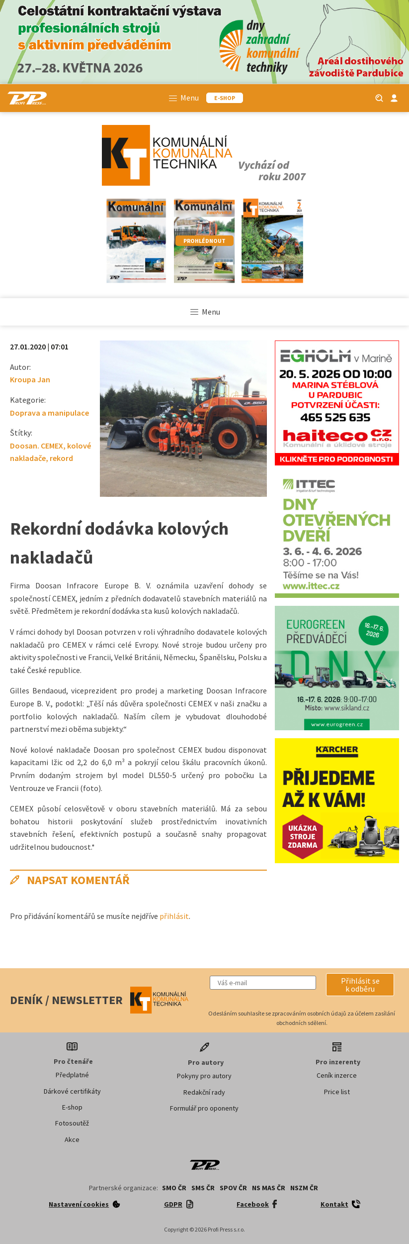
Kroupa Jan (30, 379)
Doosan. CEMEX (36, 446)
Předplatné (72, 1074)
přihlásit (174, 916)
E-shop (72, 1107)
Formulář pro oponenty (204, 1108)
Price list (337, 1091)
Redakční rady (204, 1092)
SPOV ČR (233, 1187)
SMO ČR (174, 1187)
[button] (360, 984)
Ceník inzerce (337, 1075)
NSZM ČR (304, 1187)
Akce (72, 1139)
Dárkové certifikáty (72, 1091)
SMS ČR (203, 1187)
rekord (61, 458)
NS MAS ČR (268, 1187)
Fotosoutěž (72, 1123)
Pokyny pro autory (204, 1075)
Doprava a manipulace (49, 413)
